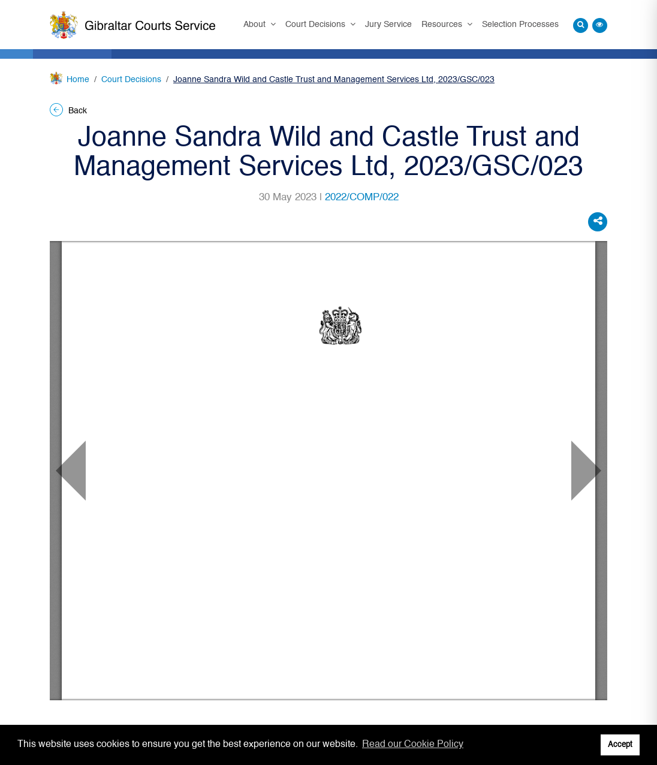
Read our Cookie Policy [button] (412, 744)
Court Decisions (316, 24)
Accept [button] (620, 745)
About (255, 24)
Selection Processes (520, 24)
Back (68, 111)
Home (78, 80)
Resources (443, 24)
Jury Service (388, 24)
